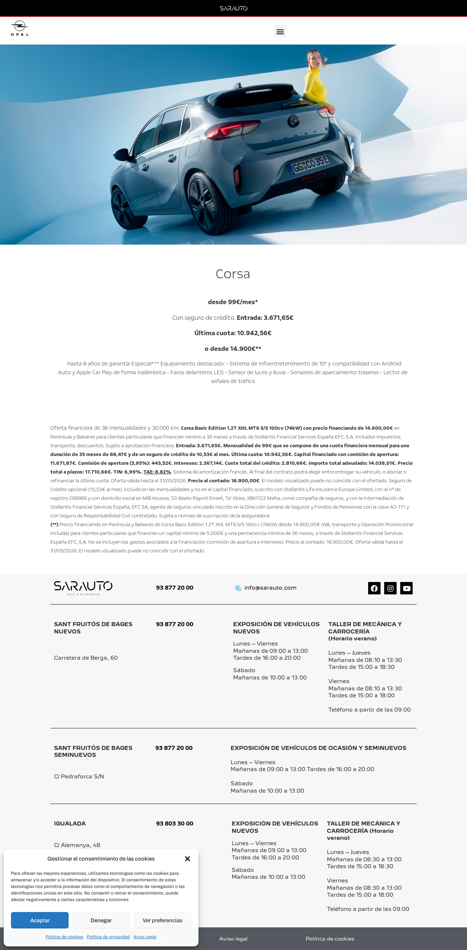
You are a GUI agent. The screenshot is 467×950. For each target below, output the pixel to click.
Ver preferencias (162, 920)
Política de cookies (64, 936)
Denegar (101, 920)
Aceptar (40, 920)
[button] (187, 858)
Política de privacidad (108, 936)
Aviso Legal (145, 936)
